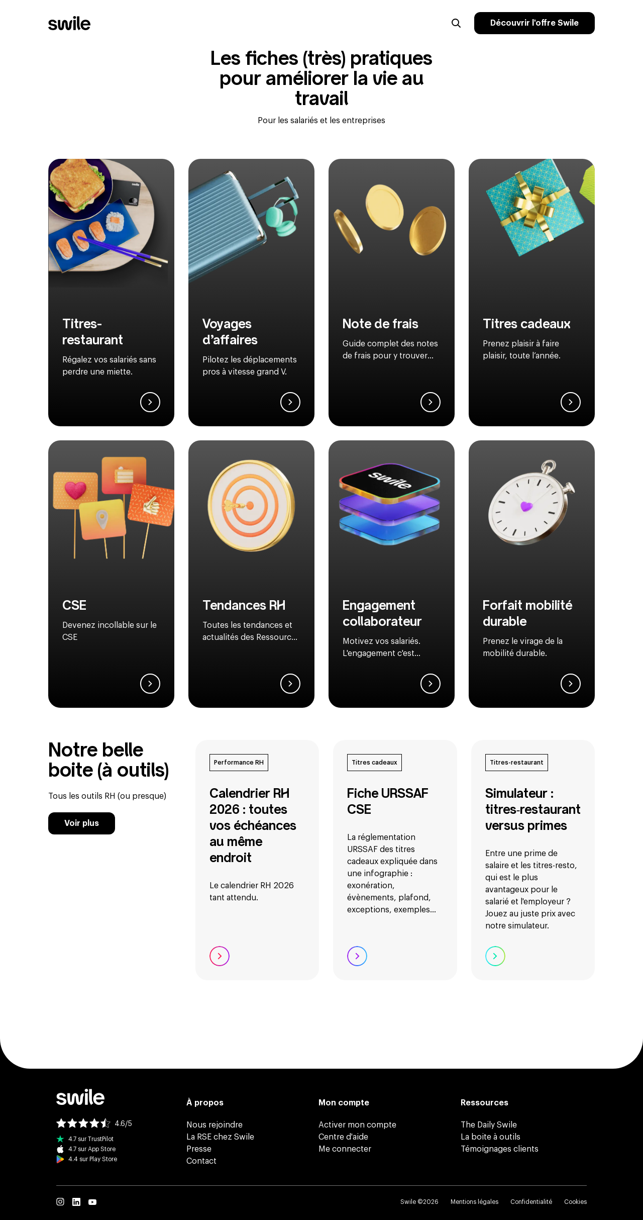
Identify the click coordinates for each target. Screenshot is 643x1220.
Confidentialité (531, 1202)
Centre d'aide (343, 1137)
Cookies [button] (575, 1202)
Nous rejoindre (214, 1125)
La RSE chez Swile (220, 1137)
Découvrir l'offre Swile (534, 23)
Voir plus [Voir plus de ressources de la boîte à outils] (81, 823)
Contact (201, 1161)
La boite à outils (490, 1137)
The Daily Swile (489, 1125)
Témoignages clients (500, 1149)
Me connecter (344, 1149)
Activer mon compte (357, 1125)
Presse (198, 1149)
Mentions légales (474, 1202)
